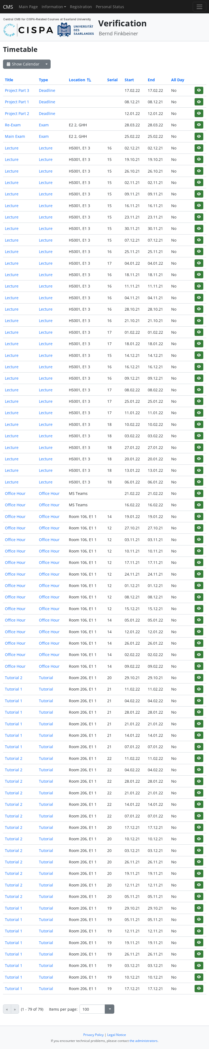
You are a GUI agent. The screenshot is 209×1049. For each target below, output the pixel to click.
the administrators (144, 1040)
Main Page (28, 6)
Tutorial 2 (13, 677)
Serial (112, 79)
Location (79, 80)
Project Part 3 (17, 90)
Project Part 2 (17, 113)
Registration (81, 6)
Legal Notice (116, 1034)
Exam (44, 124)
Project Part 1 (17, 101)
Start (129, 79)
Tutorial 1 (13, 689)
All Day (177, 79)
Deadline (47, 90)
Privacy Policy (93, 1034)
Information (52, 6)
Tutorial (46, 677)
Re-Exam (13, 124)
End (151, 79)
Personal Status (110, 6)
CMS (8, 7)
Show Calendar (22, 64)
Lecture (12, 148)
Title (9, 79)
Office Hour (15, 493)
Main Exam (15, 136)
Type (43, 79)
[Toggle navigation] (199, 6)
